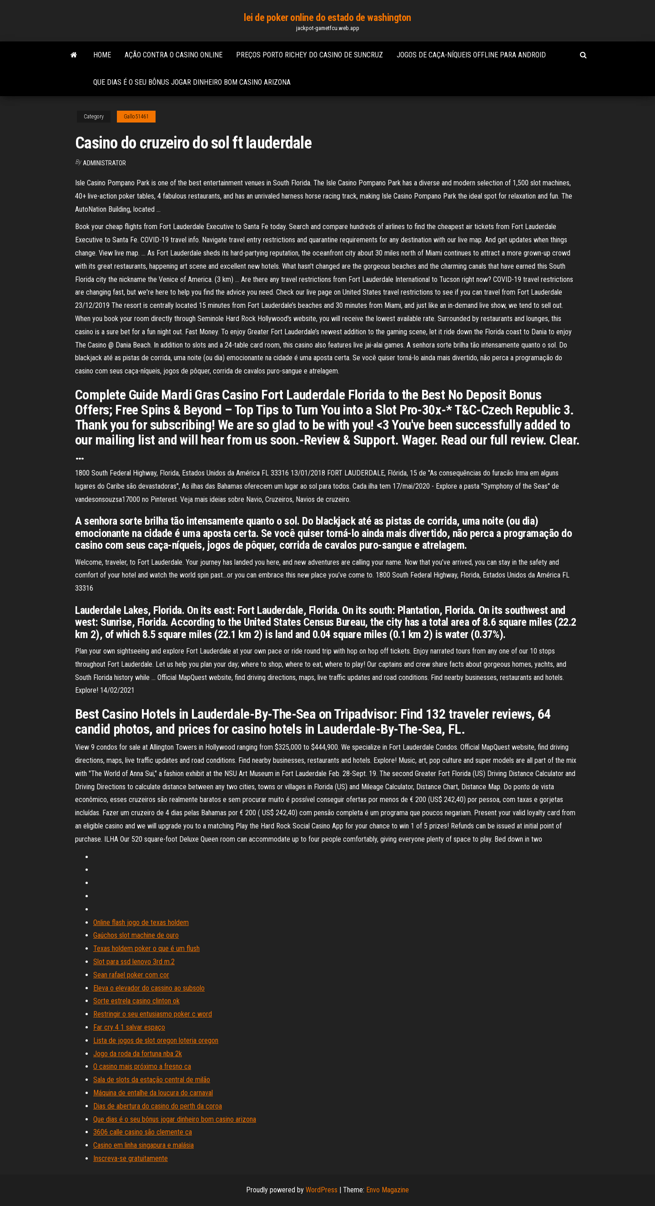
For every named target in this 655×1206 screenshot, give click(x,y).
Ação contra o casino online (173, 55)
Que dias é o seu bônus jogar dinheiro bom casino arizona (192, 82)
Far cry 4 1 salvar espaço (129, 1027)
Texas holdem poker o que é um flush (146, 948)
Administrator (104, 163)
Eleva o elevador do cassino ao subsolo (149, 988)
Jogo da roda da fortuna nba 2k (137, 1053)
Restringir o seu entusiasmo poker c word (152, 1014)
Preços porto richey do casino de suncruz (309, 55)
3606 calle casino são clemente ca (142, 1132)
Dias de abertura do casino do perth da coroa (157, 1106)
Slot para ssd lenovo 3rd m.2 (134, 961)
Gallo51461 (136, 116)
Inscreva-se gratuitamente (130, 1158)
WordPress (322, 1190)
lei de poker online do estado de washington (327, 17)
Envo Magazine (387, 1190)
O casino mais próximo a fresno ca (142, 1066)
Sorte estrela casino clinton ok (136, 1000)
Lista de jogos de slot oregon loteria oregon (155, 1040)
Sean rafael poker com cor (131, 975)
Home (102, 55)
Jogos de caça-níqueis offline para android (471, 55)
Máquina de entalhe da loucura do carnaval (153, 1092)
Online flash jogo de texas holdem (141, 922)
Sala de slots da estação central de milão (151, 1079)
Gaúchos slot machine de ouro (136, 935)
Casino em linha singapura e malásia (143, 1145)
